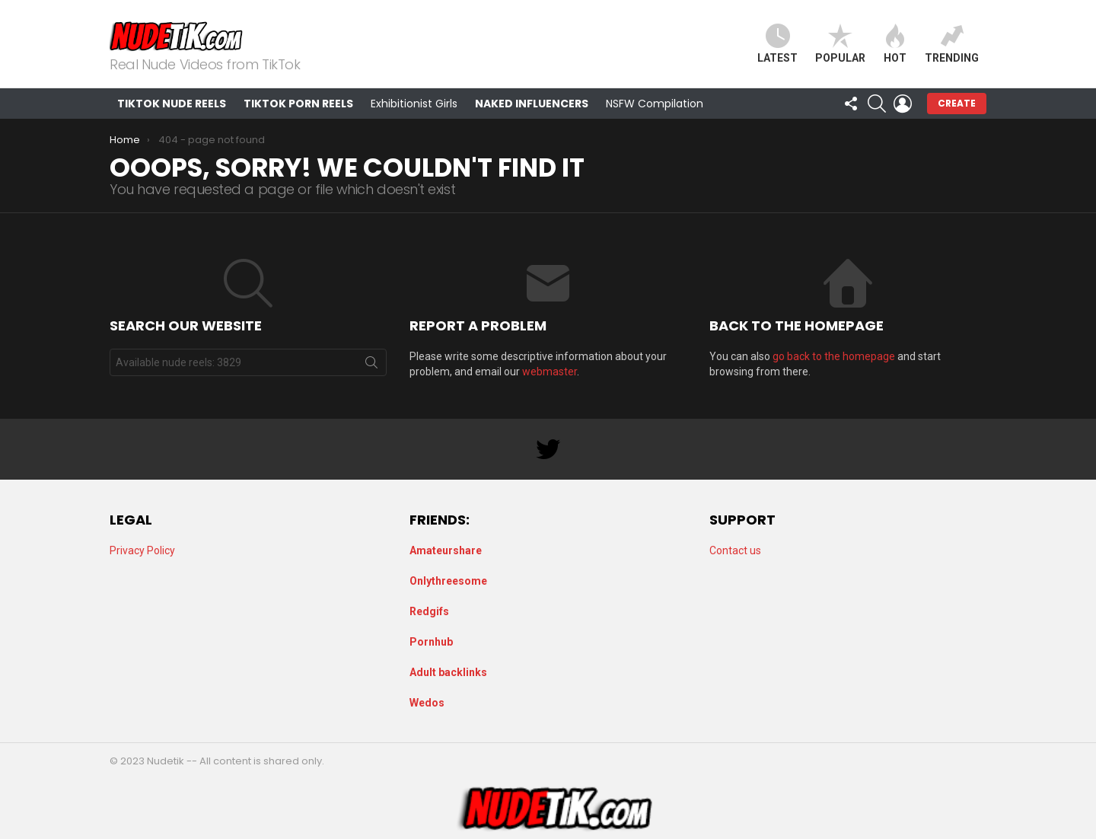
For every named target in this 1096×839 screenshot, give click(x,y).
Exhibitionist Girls (414, 103)
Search (371, 365)
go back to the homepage (834, 356)
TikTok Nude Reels (171, 103)
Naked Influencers (531, 103)
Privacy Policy (142, 550)
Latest (777, 44)
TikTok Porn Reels (298, 103)
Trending (952, 44)
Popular (840, 44)
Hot (895, 44)
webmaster (549, 371)
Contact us (735, 550)
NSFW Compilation (654, 103)
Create (957, 103)
